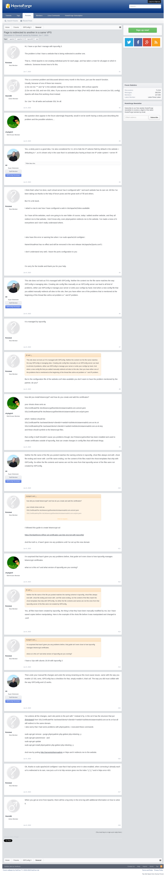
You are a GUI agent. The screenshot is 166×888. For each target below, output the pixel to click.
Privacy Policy (158, 870)
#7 (119, 347)
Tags (18, 15)
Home (151, 866)
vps (36, 39)
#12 (119, 582)
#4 (119, 182)
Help (138, 866)
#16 (119, 758)
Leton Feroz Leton (154, 97)
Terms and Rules (147, 870)
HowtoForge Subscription (73, 15)
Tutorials (9, 15)
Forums (28, 15)
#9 (119, 447)
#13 (119, 631)
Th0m (27, 163)
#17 (119, 792)
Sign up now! (142, 30)
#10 (119, 488)
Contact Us (130, 866)
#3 (119, 141)
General (18, 35)
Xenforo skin (8, 866)
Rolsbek (34, 35)
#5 (119, 272)
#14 (119, 667)
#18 (119, 825)
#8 (119, 389)
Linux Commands (54, 15)
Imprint (145, 866)
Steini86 (8, 96)
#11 (119, 548)
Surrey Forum (159, 874)
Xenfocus (17, 866)
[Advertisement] (142, 138)
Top (157, 866)
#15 (119, 708)
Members (39, 15)
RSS (161, 866)
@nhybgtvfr (29, 720)
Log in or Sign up (154, 1)
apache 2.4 (20, 39)
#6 (119, 313)
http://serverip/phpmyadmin (52, 752)
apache (11, 39)
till (6, 165)
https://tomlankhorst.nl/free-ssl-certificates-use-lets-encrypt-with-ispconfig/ (54, 535)
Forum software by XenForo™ (21, 870)
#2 (119, 108)
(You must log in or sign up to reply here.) (109, 832)
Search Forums (12, 21)
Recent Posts (27, 21)
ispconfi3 (30, 39)
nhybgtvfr (9, 132)
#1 (119, 71)
